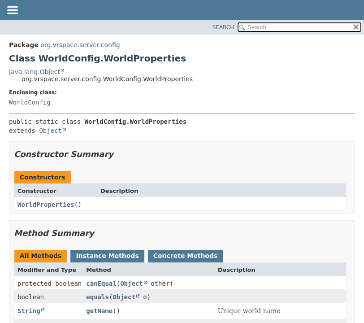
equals (97, 297)
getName (99, 310)
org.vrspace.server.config (80, 44)
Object (50, 130)
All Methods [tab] (40, 255)
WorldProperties (45, 204)
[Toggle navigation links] (12, 10)
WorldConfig (30, 102)
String (28, 310)
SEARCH (223, 27)
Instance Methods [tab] (107, 255)
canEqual (101, 283)
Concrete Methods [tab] (185, 255)
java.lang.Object (34, 71)
